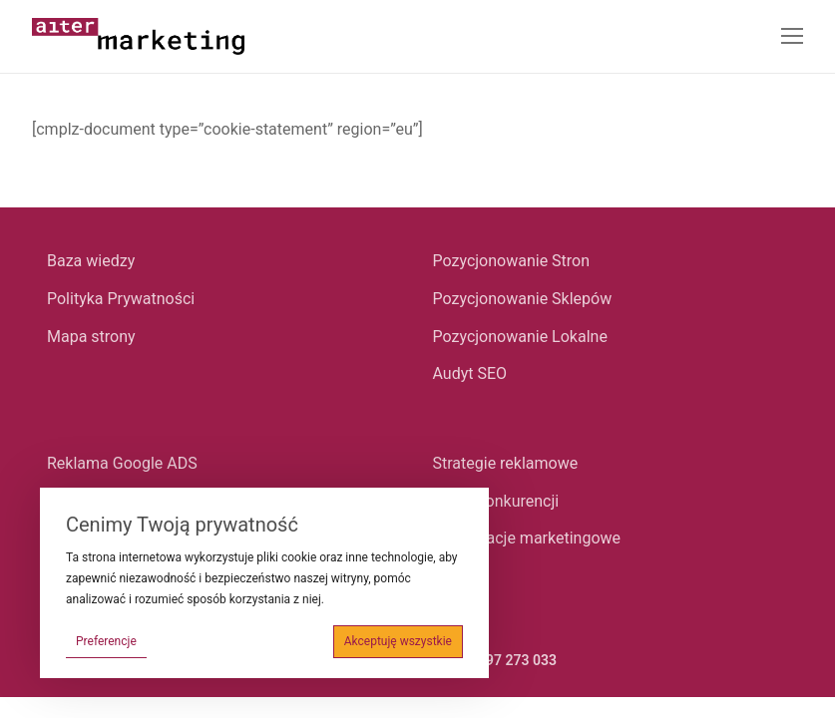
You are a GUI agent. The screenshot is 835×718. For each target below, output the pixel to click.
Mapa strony (91, 336)
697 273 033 (517, 660)
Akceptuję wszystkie (398, 641)
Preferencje (106, 641)
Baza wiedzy (91, 260)
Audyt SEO (470, 373)
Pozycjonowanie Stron (512, 260)
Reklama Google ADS (122, 463)
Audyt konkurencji (496, 501)
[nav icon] (792, 37)
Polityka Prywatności (121, 298)
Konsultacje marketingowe (527, 538)
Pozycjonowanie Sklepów (523, 298)
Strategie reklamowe (506, 463)
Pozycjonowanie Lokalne (520, 336)
